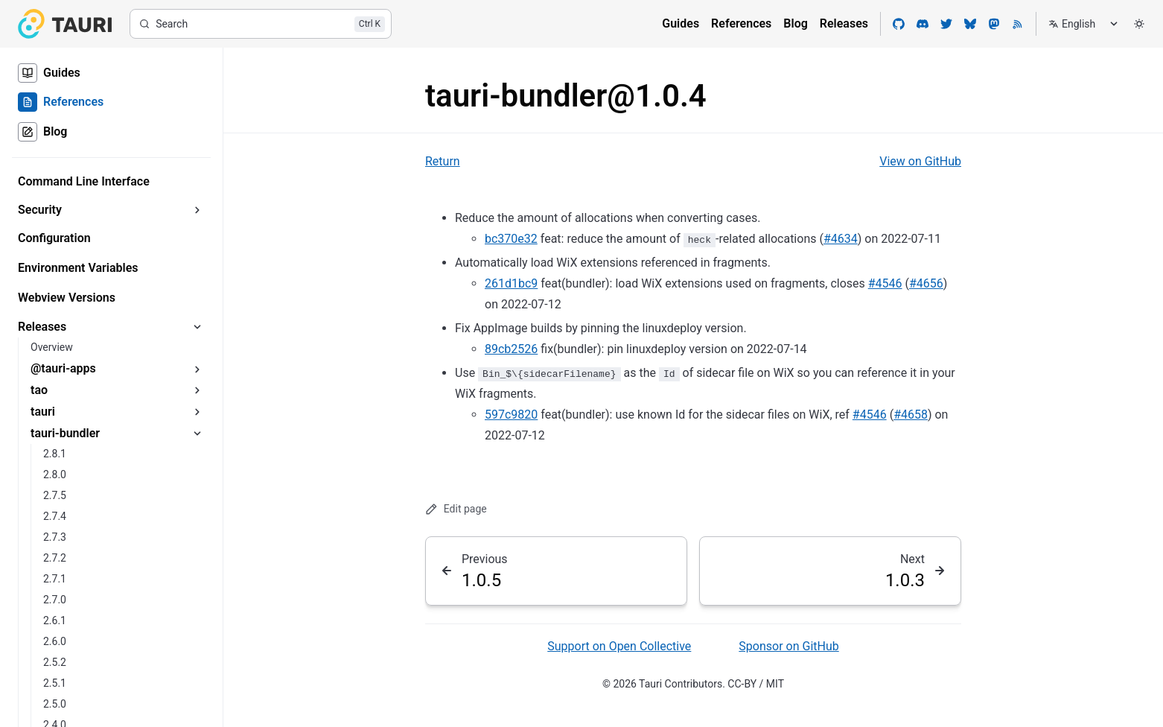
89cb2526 (511, 349)
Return (442, 161)
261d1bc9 (511, 283)
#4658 (910, 414)
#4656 (926, 283)
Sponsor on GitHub (788, 646)
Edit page (456, 509)
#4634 (840, 239)
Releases (844, 23)
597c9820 (511, 414)
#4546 (885, 283)
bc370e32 (511, 239)
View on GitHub (920, 161)
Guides (680, 23)
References (741, 23)
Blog (795, 23)
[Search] (261, 24)
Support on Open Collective (619, 646)
